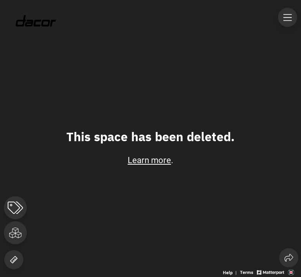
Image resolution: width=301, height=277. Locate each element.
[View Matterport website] (270, 271)
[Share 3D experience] (288, 257)
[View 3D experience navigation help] (230, 271)
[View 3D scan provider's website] (291, 271)
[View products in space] (15, 207)
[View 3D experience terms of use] (247, 271)
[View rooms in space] (15, 232)
